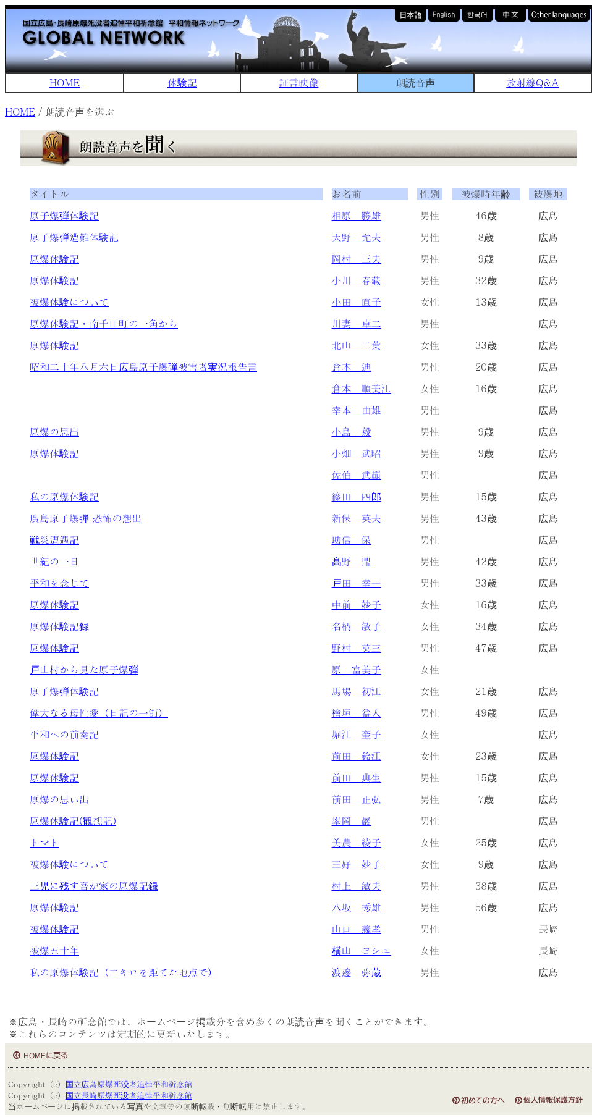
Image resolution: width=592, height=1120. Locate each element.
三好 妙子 (356, 864)
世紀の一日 (54, 561)
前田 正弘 (356, 799)
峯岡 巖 (351, 821)
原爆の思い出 (59, 799)
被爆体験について (69, 302)
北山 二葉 (356, 345)
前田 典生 (356, 777)
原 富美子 (356, 669)
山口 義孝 (356, 929)
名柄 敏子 (356, 626)
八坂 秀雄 (356, 907)
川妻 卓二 (356, 323)
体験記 (182, 82)
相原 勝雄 (356, 215)
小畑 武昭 (356, 453)
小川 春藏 (356, 280)
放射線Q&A (532, 82)
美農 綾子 (356, 842)
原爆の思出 (54, 431)
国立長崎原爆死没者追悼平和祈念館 (129, 1095)
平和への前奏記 (64, 734)
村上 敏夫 (356, 885)
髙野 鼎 (351, 561)
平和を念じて (59, 583)
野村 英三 (356, 648)
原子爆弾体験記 (64, 215)
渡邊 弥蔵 (356, 972)
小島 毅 (351, 431)
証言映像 (298, 82)
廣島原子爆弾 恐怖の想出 (86, 518)
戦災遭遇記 (54, 540)
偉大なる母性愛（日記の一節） (99, 712)
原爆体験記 (54, 258)
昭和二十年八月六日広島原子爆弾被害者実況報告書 (143, 367)
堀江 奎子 (356, 734)
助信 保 (351, 540)
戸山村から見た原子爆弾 (84, 669)
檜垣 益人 (356, 712)
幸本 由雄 (356, 410)
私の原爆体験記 (64, 496)
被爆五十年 (54, 950)
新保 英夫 (356, 518)
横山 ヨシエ (361, 950)
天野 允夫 (356, 237)
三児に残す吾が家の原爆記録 (94, 885)
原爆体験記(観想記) (73, 821)
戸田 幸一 (356, 583)
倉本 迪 (351, 367)
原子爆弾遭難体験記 (74, 237)
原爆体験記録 (59, 626)
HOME (64, 82)
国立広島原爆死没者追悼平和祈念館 (129, 1084)
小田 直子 (356, 302)
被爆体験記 (54, 929)
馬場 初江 (356, 691)
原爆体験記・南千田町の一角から (104, 323)
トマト (44, 842)
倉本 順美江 (361, 388)
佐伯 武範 (356, 475)
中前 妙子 (356, 604)
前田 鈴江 (356, 756)
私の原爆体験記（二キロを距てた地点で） (124, 972)
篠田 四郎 (356, 496)
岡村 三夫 (356, 258)
